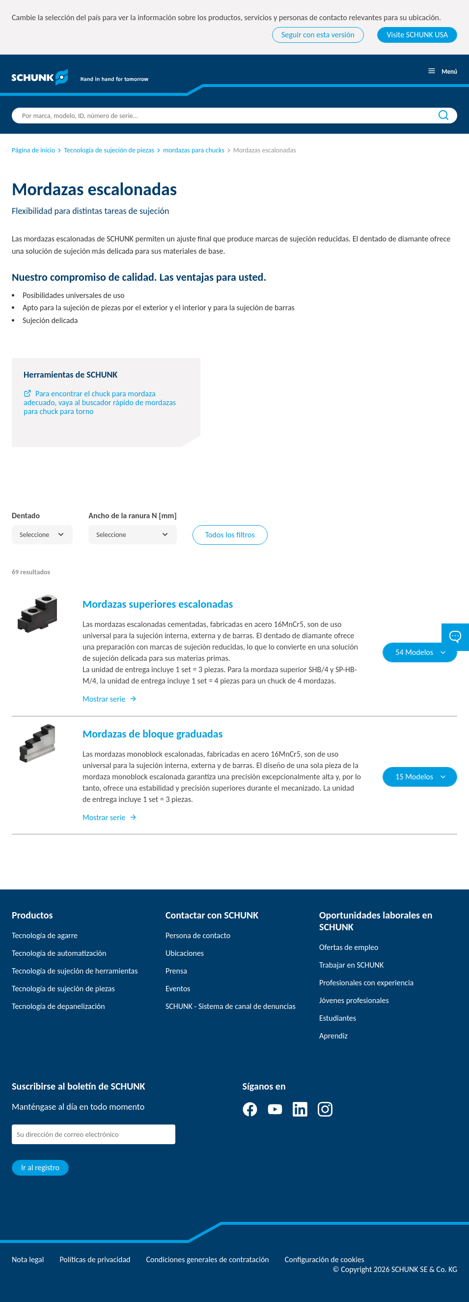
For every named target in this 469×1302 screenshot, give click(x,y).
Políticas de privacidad (94, 1259)
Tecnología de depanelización (58, 1006)
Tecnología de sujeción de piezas (105, 150)
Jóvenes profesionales (354, 1000)
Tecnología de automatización (59, 953)
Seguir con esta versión (318, 34)
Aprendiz (333, 1035)
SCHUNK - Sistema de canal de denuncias (231, 1006)
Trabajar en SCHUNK (351, 965)
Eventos (178, 988)
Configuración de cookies (324, 1259)
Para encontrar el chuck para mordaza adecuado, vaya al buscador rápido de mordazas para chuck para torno (100, 402)
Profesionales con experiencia (366, 982)
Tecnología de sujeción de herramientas (75, 971)
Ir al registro (40, 1167)
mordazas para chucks (189, 150)
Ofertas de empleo (349, 947)
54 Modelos (421, 652)
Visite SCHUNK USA (417, 34)
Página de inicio (33, 150)
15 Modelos (421, 776)
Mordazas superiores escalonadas (158, 604)
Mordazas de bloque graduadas (152, 733)
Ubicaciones (185, 953)
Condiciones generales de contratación (207, 1259)
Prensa (176, 971)
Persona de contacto (198, 935)
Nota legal (28, 1259)
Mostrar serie (110, 699)
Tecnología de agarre (45, 935)
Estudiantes (337, 1018)
